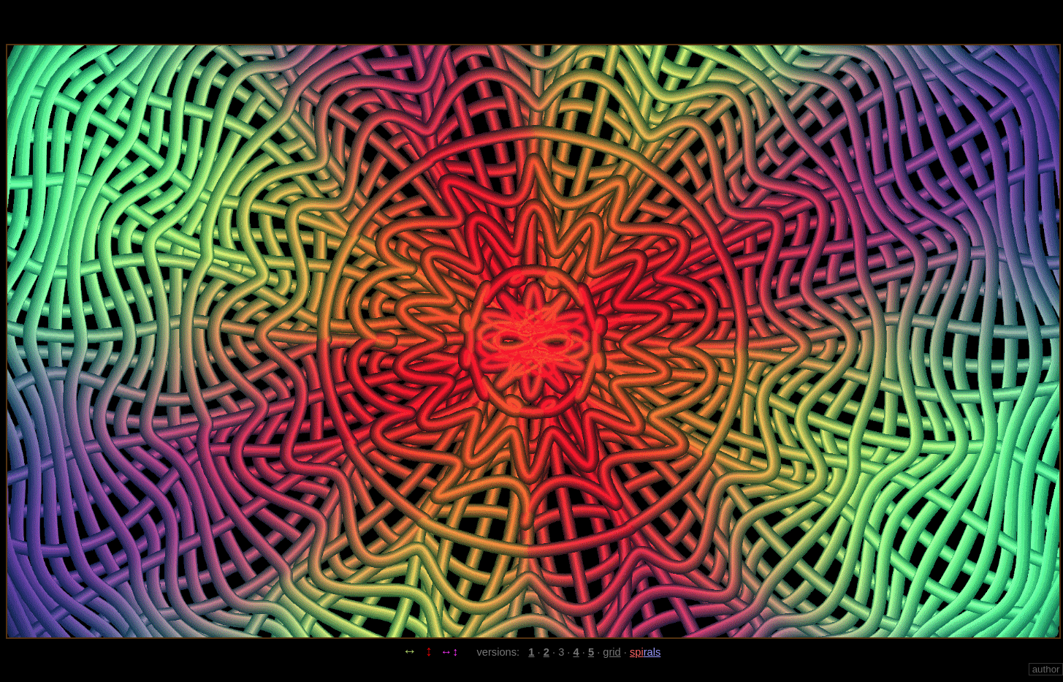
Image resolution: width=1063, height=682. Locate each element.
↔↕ (449, 651)
